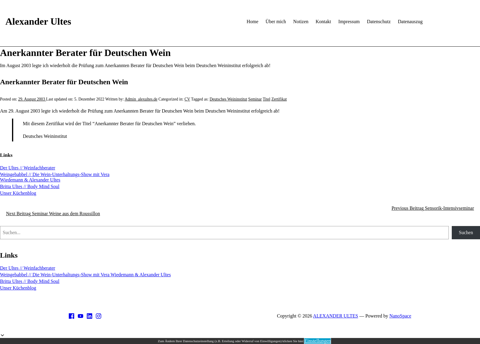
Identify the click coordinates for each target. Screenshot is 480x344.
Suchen (466, 232)
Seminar (255, 99)
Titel (266, 99)
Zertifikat (279, 99)
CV (187, 99)
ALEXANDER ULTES (335, 315)
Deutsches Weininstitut (228, 99)
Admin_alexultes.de (141, 99)
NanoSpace (400, 315)
